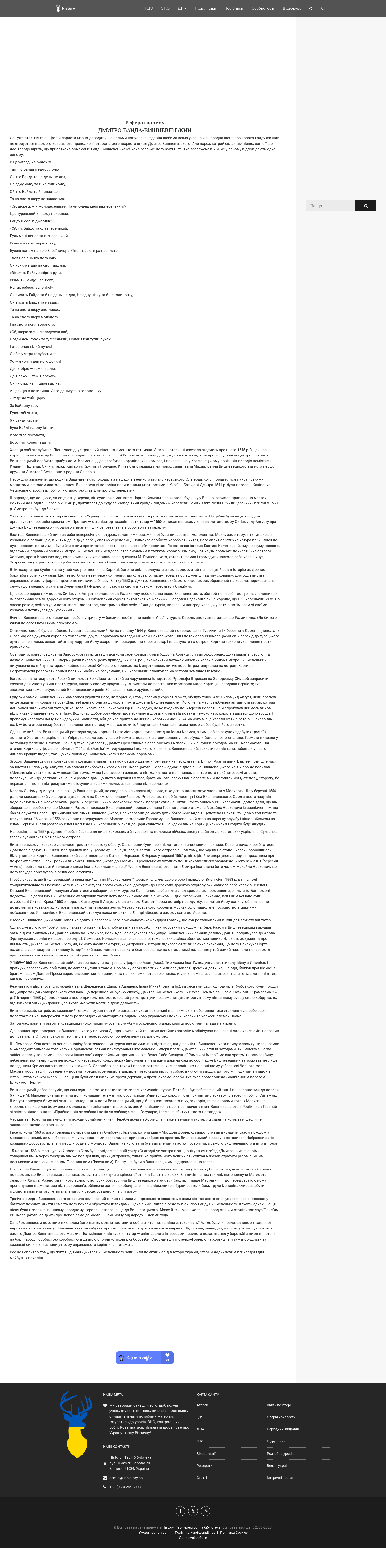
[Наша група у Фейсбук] (180, 1511)
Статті (202, 1478)
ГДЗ (200, 1417)
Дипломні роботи (193, 1538)
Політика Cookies (234, 1532)
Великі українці (279, 1466)
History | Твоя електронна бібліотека (192, 1527)
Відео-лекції (206, 1454)
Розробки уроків (280, 1454)
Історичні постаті (280, 1478)
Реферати (204, 1466)
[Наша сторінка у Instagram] (205, 1511)
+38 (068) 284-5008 (125, 1487)
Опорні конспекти (281, 1417)
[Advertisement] (145, 76)
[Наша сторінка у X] (193, 1511)
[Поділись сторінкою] (310, 8)
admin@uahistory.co (126, 1478)
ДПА (200, 1429)
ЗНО (200, 1441)
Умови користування (156, 1532)
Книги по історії (279, 1405)
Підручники (276, 1441)
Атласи (202, 1405)
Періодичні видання (283, 1429)
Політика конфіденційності (196, 1532)
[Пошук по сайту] (323, 8)
